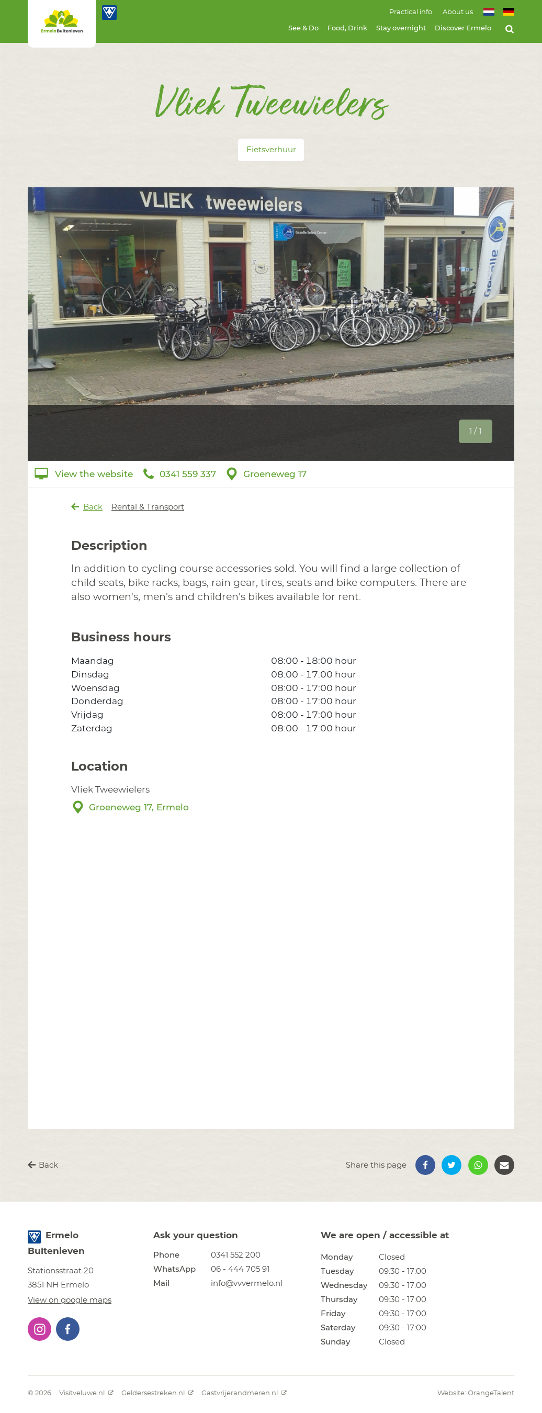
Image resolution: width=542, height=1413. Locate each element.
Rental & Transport (147, 507)
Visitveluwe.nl (86, 1393)
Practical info (410, 12)
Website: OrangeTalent (475, 1393)
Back (87, 507)
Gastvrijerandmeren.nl (244, 1393)
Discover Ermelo (463, 28)
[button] (425, 1165)
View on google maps (69, 1300)
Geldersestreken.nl (157, 1393)
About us (458, 12)
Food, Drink (347, 28)
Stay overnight (401, 28)
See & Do (303, 28)
